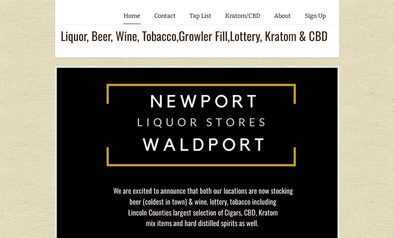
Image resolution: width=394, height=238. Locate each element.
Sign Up (315, 16)
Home (132, 16)
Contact (165, 16)
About (282, 16)
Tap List (200, 16)
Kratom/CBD (242, 16)
